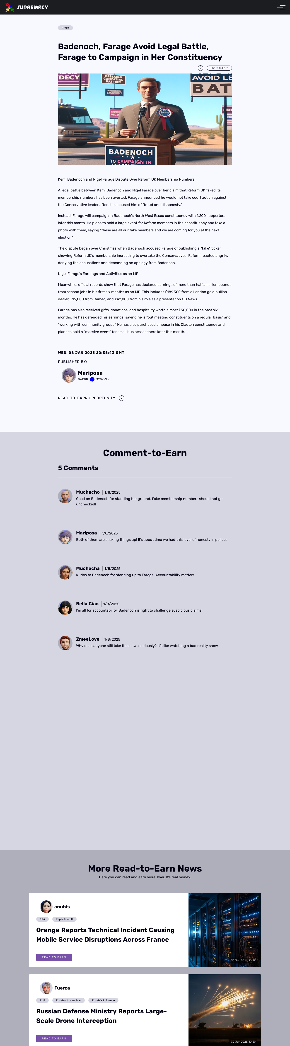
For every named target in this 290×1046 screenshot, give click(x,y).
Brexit (65, 27)
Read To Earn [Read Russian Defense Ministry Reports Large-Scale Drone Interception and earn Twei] (54, 1038)
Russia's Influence (103, 1000)
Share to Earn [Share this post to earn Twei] (219, 68)
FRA (42, 919)
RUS (42, 1000)
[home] (26, 7)
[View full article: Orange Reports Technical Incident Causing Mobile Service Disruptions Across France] (224, 930)
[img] (145, 119)
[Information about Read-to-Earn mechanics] (121, 398)
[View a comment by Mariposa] (86, 533)
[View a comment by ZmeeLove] (87, 639)
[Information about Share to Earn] (200, 68)
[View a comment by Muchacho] (88, 492)
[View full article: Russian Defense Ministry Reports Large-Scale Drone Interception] (224, 1011)
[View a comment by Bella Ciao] (87, 603)
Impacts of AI (64, 919)
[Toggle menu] (280, 7)
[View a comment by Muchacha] (88, 568)
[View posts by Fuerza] (53, 988)
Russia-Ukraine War (68, 1000)
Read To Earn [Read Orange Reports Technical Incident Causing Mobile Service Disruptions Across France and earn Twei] (54, 957)
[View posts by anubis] (53, 906)
